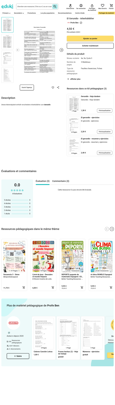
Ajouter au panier (90, 38)
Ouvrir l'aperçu (27, 87)
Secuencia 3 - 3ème (11, 274)
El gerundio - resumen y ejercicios (94, 139)
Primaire (6, 13)
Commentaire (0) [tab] (60, 181)
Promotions (32, 13)
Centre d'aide (80, 13)
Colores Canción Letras (43, 352)
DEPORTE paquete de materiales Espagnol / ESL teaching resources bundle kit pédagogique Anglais (72, 275)
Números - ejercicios (91, 352)
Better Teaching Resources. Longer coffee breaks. (79, 279)
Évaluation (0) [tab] (43, 181)
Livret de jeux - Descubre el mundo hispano (42, 275)
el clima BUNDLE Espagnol (101, 274)
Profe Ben (74, 23)
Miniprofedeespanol (10, 277)
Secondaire (19, 13)
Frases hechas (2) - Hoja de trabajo (68, 353)
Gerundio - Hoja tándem (90, 96)
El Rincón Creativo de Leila (42, 279)
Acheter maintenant (90, 46)
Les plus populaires (47, 13)
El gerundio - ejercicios (90, 117)
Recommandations (65, 13)
